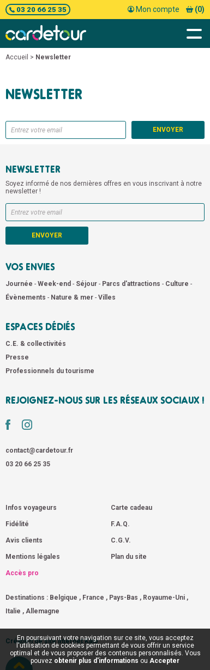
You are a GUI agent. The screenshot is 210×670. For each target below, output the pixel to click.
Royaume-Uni (164, 597)
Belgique (63, 597)
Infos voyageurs (31, 507)
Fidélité (17, 524)
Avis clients (24, 540)
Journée (19, 284)
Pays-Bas (123, 597)
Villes (107, 297)
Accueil (16, 57)
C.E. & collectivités (35, 344)
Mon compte (153, 9)
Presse (17, 357)
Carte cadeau (131, 507)
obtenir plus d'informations (96, 661)
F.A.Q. (120, 524)
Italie (13, 611)
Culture (177, 284)
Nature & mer (73, 297)
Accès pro (22, 573)
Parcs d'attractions (132, 284)
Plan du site (129, 557)
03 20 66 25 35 (38, 9)
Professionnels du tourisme (49, 371)
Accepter (164, 661)
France (93, 597)
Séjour (87, 284)
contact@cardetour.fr (39, 450)
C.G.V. (121, 540)
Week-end (55, 284)
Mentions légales (32, 557)
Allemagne (42, 611)
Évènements (26, 297)
